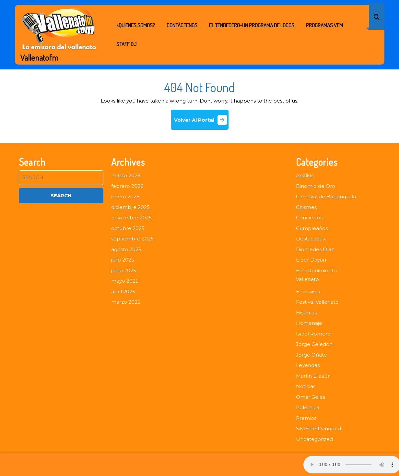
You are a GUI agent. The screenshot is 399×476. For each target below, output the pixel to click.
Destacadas (310, 239)
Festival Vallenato (317, 302)
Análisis (304, 175)
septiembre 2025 (132, 239)
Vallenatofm (39, 57)
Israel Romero (313, 334)
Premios (306, 418)
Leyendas (308, 365)
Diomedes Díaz (315, 249)
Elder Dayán (311, 260)
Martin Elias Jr (313, 376)
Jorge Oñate (311, 355)
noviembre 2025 (131, 217)
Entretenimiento (316, 270)
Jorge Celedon (314, 344)
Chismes (306, 207)
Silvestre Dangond (318, 428)
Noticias (305, 386)
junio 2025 (123, 270)
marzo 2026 (125, 175)
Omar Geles (310, 397)
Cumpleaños (312, 228)
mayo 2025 (124, 281)
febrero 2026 (127, 186)
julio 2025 (122, 260)
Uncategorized (314, 439)
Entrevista (308, 291)
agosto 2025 (126, 249)
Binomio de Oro (315, 186)
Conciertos (309, 217)
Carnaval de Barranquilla (326, 196)
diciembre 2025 (130, 207)
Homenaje (309, 323)
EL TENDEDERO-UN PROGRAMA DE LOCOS (251, 25)
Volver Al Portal (201, 122)
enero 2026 (125, 196)
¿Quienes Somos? (135, 25)
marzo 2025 (125, 302)
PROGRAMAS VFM (324, 25)
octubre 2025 (128, 228)
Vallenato (307, 279)
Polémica (307, 407)
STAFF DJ (126, 44)
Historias (306, 313)
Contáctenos (182, 25)
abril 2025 (123, 291)
